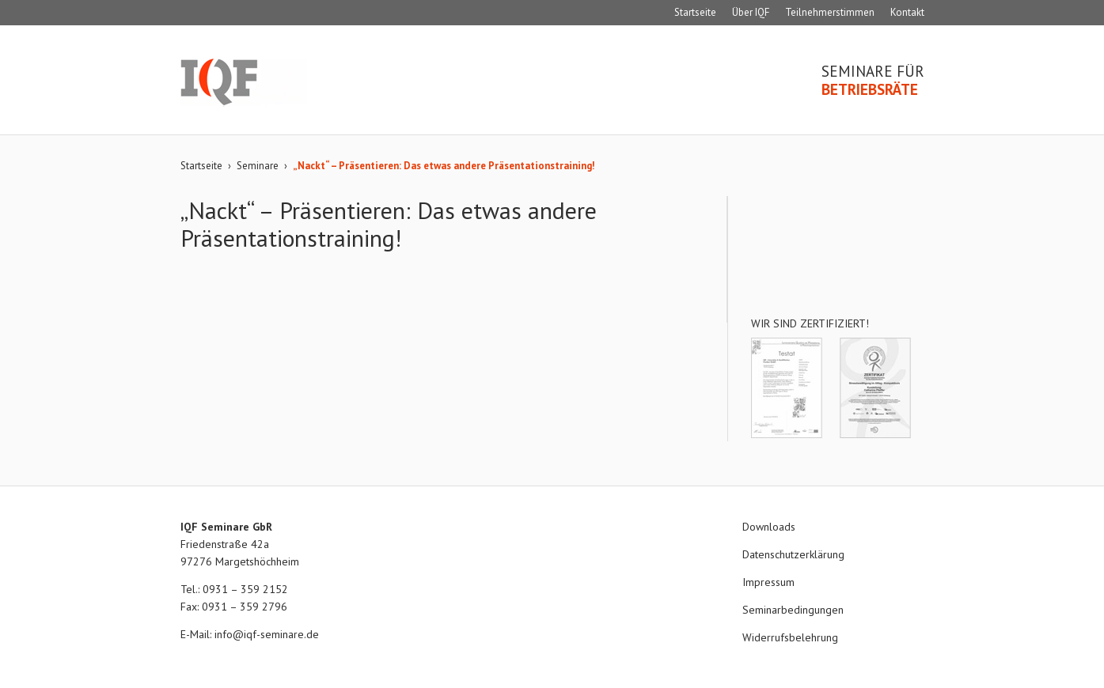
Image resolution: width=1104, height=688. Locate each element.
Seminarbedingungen (793, 610)
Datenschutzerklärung (793, 554)
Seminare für (872, 80)
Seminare (258, 165)
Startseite (695, 12)
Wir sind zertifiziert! (810, 323)
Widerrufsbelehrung (790, 637)
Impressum (768, 582)
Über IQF (750, 12)
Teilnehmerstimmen (829, 12)
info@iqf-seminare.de (266, 634)
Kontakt (907, 12)
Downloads (768, 527)
